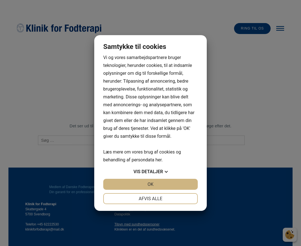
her (158, 160)
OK (150, 184)
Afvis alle (150, 198)
